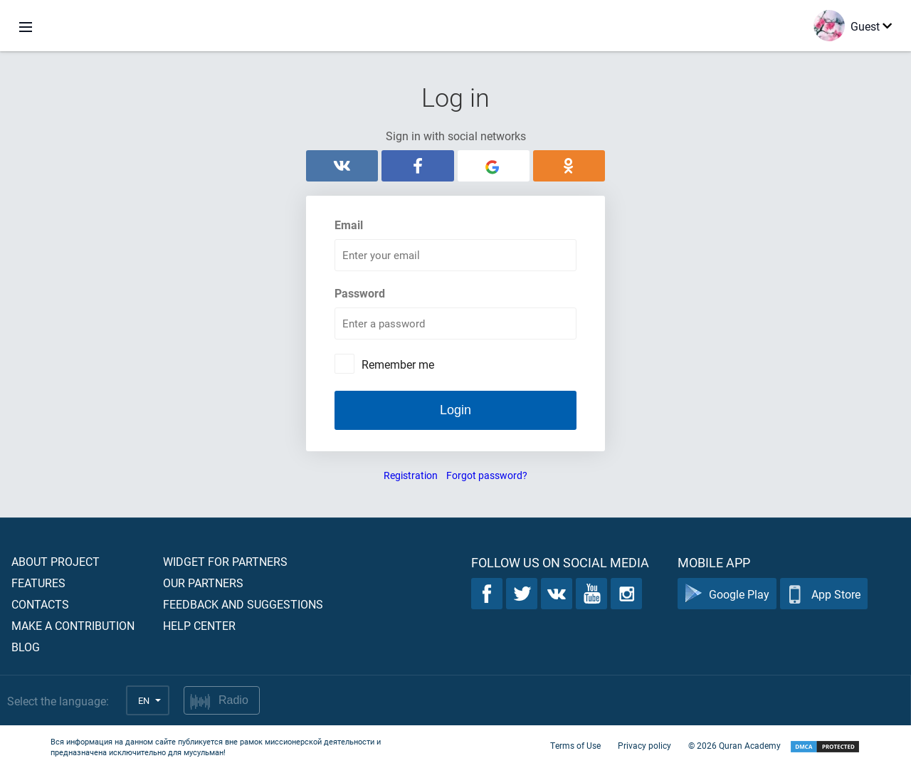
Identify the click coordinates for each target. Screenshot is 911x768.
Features (38, 582)
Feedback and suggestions (243, 603)
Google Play (727, 594)
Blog (25, 646)
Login (455, 410)
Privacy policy (644, 745)
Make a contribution (73, 625)
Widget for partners (225, 561)
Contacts (40, 603)
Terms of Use (575, 745)
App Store (823, 594)
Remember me (398, 364)
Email (349, 224)
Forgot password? (486, 475)
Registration (411, 475)
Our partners (203, 582)
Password (360, 292)
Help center (199, 625)
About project (55, 561)
